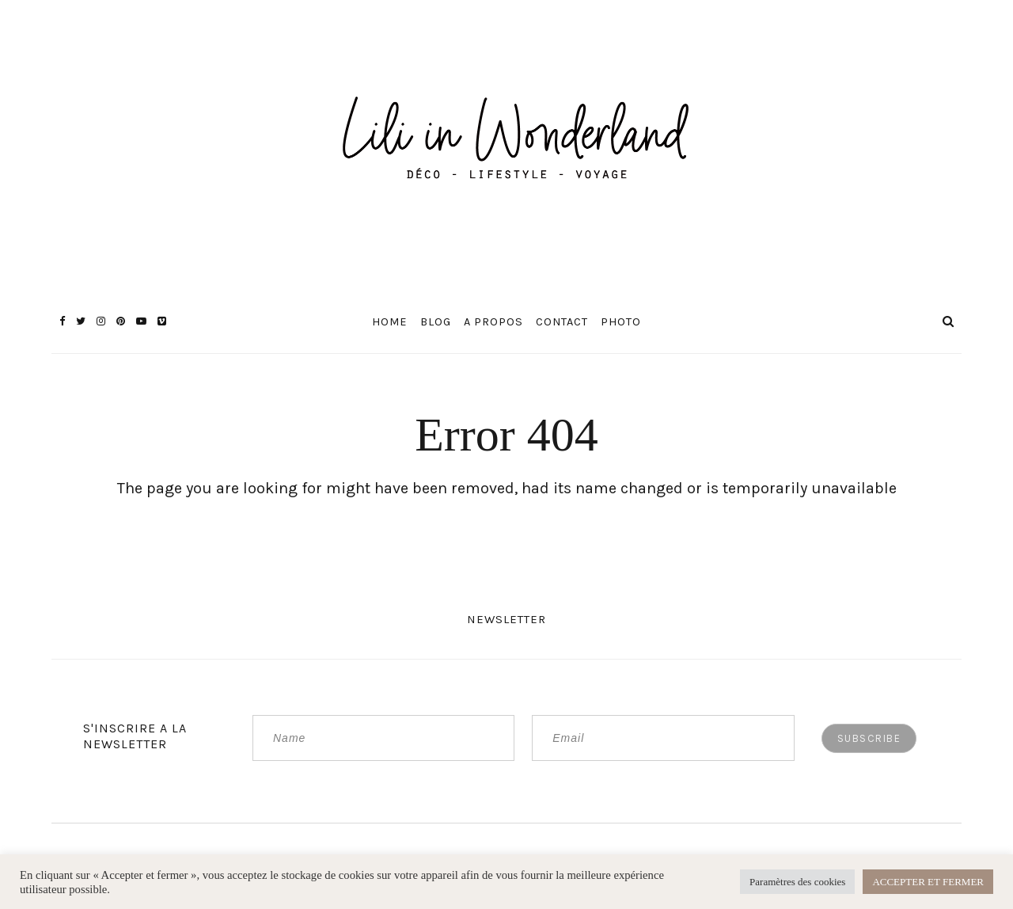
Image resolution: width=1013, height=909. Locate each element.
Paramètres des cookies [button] (797, 882)
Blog (435, 322)
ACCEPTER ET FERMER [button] (928, 882)
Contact (562, 322)
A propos (493, 322)
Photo (621, 322)
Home (390, 322)
